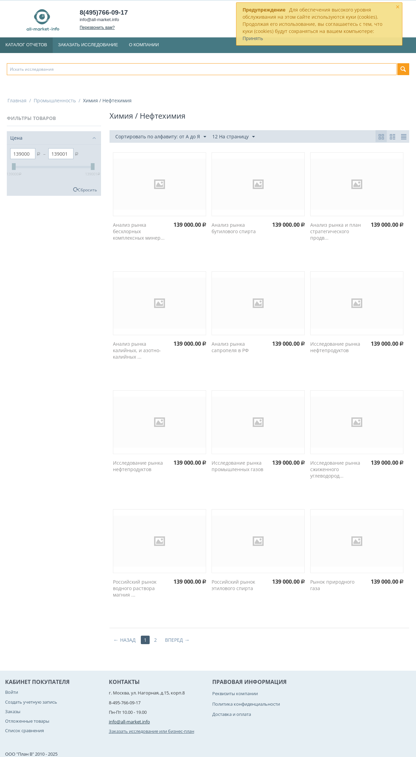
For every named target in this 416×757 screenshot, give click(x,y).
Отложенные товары (27, 721)
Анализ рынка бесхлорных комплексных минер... (139, 231)
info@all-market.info (99, 19)
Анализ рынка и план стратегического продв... (335, 231)
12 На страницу (233, 136)
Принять (253, 38)
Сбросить (87, 189)
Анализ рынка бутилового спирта (234, 228)
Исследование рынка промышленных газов (237, 466)
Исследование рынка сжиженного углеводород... (335, 469)
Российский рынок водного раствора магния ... (134, 588)
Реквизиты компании (235, 693)
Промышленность (55, 100)
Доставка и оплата (231, 714)
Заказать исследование (88, 44)
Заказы (12, 711)
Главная (17, 100)
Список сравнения (24, 730)
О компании (144, 44)
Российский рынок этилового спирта (233, 585)
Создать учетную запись (31, 702)
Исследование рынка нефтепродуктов (335, 347)
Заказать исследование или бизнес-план (151, 731)
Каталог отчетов (26, 44)
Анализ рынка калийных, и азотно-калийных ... (137, 350)
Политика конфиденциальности (246, 704)
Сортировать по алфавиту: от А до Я (160, 136)
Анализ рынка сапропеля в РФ (230, 347)
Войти (11, 692)
